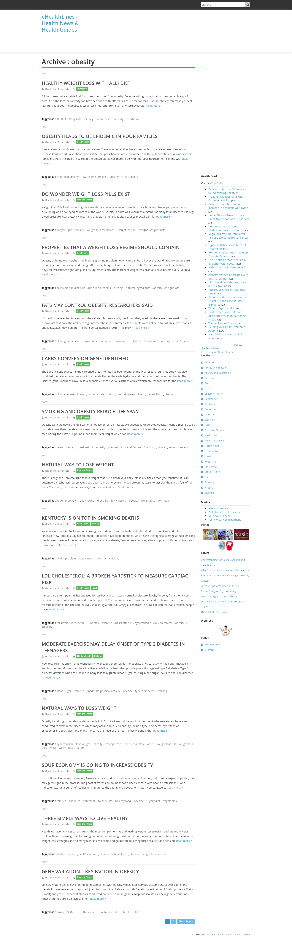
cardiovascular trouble (70, 623)
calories (105, 341)
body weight (64, 230)
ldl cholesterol (163, 623)
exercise (107, 623)
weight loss (133, 119)
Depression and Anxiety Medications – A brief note (224, 228)
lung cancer (86, 558)
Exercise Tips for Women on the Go (220, 586)
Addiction (210, 362)
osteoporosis (113, 744)
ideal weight (85, 447)
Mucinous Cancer (219, 516)
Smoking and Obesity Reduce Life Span (90, 411)
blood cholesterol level (70, 394)
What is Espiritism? (220, 308)
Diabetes (93, 623)
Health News (83, 142)
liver (141, 394)
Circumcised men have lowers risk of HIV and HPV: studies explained (227, 300)
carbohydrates (97, 394)
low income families (94, 176)
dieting (118, 288)
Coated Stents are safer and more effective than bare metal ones (227, 315)
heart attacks (123, 623)
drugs (60, 912)
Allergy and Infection (216, 367)
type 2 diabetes (183, 341)
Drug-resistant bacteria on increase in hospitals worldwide (228, 206)
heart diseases (126, 394)
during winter (121, 341)
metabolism (103, 119)
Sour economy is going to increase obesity (97, 765)
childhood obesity (67, 176)
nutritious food (117, 854)
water (150, 744)
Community (82, 89)
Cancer (208, 388)
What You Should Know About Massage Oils (225, 570)
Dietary (88, 119)
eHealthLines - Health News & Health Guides (60, 23)
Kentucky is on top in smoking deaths (90, 518)
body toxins (87, 500)
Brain (207, 383)
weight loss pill (127, 230)
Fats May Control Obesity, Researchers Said (97, 305)
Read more (154, 105)
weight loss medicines (101, 230)
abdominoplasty (66, 500)
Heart (94, 588)
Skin (207, 477)
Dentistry (210, 404)
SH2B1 (138, 912)
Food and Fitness (84, 200)
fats (111, 394)
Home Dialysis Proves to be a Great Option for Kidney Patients (228, 217)
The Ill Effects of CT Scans (214, 612)
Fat (135, 341)
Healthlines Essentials (57, 89)
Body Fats (75, 119)
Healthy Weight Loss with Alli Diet (86, 83)
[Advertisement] (60, 43)
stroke (161, 447)
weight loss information (156, 500)
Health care (82, 253)
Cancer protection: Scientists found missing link (226, 191)
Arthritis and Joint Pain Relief (226, 267)
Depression (211, 409)
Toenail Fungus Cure (221, 323)
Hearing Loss (212, 451)
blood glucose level (68, 341)
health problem (66, 558)
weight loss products (152, 230)
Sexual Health (212, 471)
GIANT (71, 912)
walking (162, 691)
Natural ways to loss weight (79, 708)
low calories (118, 500)
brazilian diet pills (99, 288)
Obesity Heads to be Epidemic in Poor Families (100, 136)
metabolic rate (149, 341)
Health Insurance (214, 440)
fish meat (89, 801)
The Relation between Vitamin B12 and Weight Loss (227, 261)
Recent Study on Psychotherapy (219, 591)
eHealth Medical (218, 508)
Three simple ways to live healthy (85, 818)
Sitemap (209, 649)
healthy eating (87, 854)
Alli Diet (61, 119)
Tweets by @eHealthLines (217, 352)
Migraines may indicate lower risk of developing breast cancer (228, 235)
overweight (115, 447)
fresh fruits (105, 801)
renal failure (133, 447)
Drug (207, 425)
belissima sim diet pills (70, 288)
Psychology (211, 466)
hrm (102, 854)
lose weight (83, 744)
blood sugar (63, 691)
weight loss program (72, 747)
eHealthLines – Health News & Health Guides (225, 934)
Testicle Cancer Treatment (224, 519)
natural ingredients (138, 288)
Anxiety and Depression (218, 372)
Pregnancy (210, 461)
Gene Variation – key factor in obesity (90, 871)
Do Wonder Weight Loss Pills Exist (86, 194)
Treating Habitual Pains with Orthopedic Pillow (226, 198)
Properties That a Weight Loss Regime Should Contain (111, 247)
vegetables (170, 801)
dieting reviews (65, 854)
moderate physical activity (103, 691)
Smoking (149, 447)
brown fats (90, 341)
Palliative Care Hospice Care (225, 512)
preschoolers (130, 176)
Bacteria (209, 378)
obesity (118, 119)
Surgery (209, 487)
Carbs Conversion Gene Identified (85, 358)
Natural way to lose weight (78, 465)
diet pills (102, 500)
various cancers (178, 447)
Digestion (210, 419)
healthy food (123, 801)
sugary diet (153, 801)
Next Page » (186, 921)
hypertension (143, 623)
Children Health (84, 656)
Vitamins (209, 492)
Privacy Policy (212, 644)
